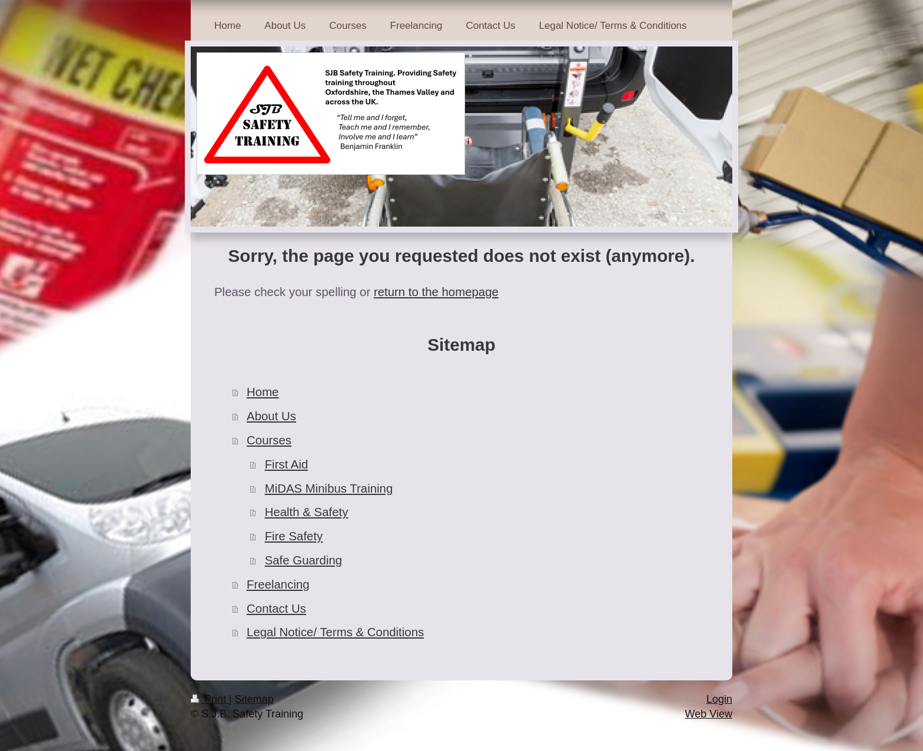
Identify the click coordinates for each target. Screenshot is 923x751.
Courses (269, 440)
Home (262, 392)
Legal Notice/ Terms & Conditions (335, 632)
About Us (271, 416)
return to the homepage (436, 291)
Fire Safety (294, 536)
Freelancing (278, 584)
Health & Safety (306, 512)
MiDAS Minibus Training (329, 488)
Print (210, 699)
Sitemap (254, 699)
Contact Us (276, 608)
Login (719, 699)
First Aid (286, 464)
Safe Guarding (304, 560)
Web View (708, 714)
